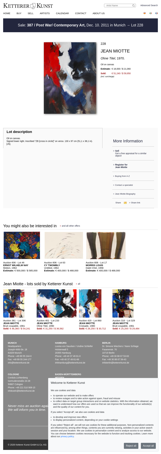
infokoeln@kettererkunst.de (21, 391)
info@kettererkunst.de (18, 362)
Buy (19, 13)
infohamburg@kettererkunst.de (70, 362)
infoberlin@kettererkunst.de (115, 362)
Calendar (62, 13)
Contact (80, 13)
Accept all (148, 445)
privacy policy (67, 436)
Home (6, 13)
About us (99, 13)
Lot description (19, 132)
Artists (45, 13)
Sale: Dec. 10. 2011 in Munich (72, 25)
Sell (30, 13)
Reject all (131, 445)
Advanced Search (149, 5)
